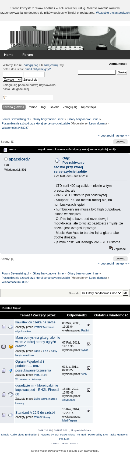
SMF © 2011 (61, 430)
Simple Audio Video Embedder (19, 434)
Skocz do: (74, 293)
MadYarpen (69, 420)
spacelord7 (19, 159)
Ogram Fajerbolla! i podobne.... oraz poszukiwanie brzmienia (33, 366)
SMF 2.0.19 (45, 430)
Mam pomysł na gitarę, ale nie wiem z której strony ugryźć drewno (37, 342)
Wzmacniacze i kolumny (28, 379)
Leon (92, 123)
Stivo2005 (68, 399)
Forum (27, 55)
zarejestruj (51, 65)
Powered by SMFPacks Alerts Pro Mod (63, 434)
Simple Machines (81, 430)
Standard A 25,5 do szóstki (35, 413)
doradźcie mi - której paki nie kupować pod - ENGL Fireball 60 (37, 390)
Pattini (38, 326)
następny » (122, 135)
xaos (37, 350)
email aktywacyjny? (38, 69)
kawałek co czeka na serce (35, 322)
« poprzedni (106, 135)
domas (101, 123)
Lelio (37, 398)
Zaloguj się (30, 65)
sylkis (84, 350)
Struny (46, 417)
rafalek (38, 417)
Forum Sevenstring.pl (29, 38)
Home (8, 55)
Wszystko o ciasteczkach (113, 12)
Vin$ (37, 374)
